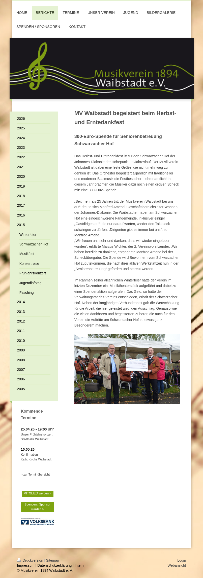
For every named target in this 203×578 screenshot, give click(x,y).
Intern (79, 565)
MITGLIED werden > (37, 493)
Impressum (26, 565)
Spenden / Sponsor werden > (37, 507)
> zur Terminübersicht (35, 474)
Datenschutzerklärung (54, 565)
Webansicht (177, 565)
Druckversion (30, 560)
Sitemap (52, 560)
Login (181, 560)
